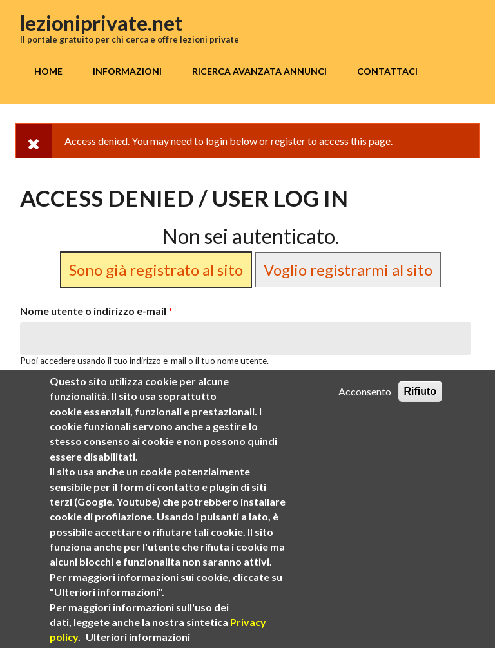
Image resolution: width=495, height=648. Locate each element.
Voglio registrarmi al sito (348, 269)
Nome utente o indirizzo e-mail (96, 311)
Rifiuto (420, 393)
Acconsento (364, 393)
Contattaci (387, 71)
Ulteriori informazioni (138, 639)
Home (48, 71)
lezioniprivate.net (101, 22)
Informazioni (127, 71)
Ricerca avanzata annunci (259, 71)
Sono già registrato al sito (156, 269)
